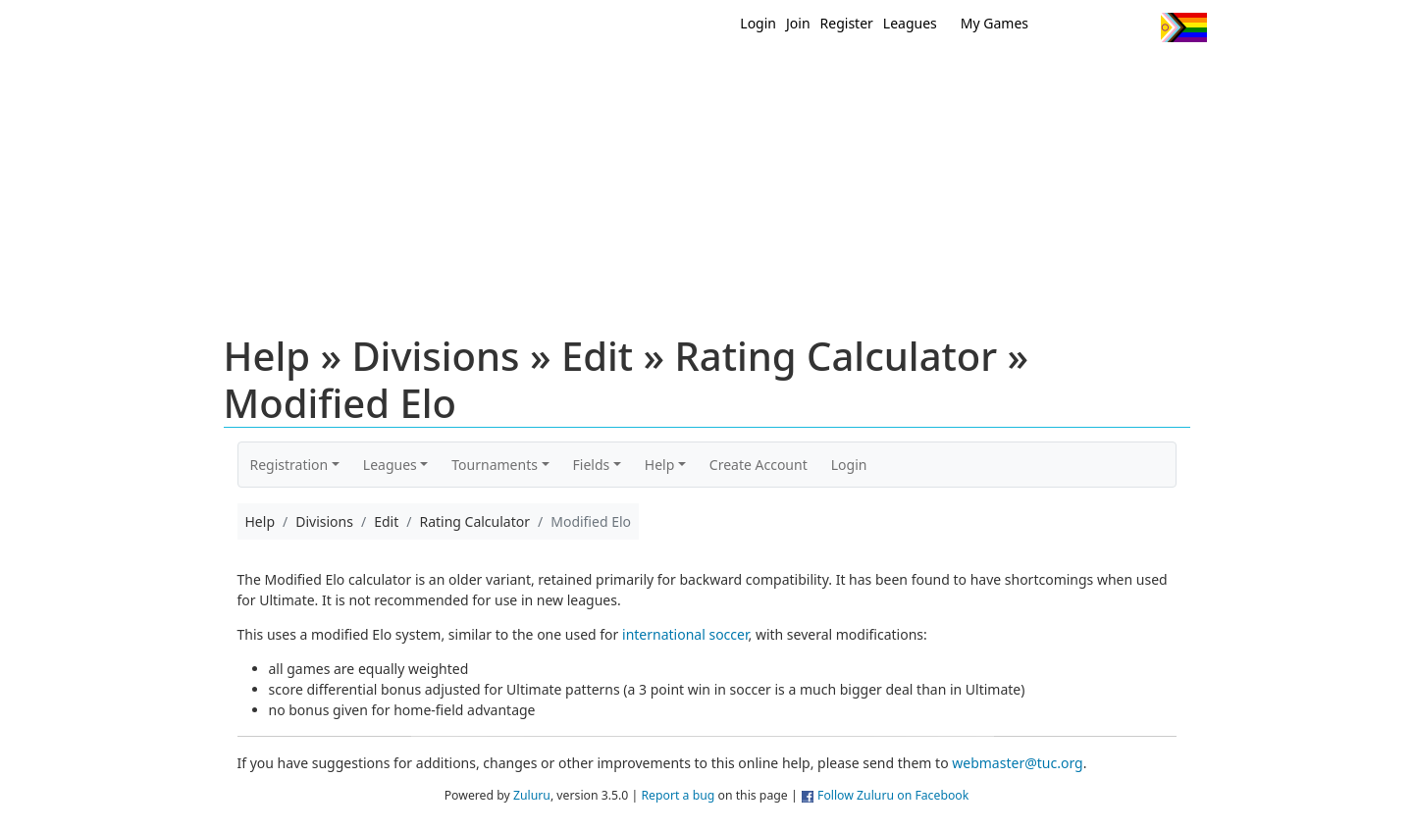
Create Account (758, 464)
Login (758, 23)
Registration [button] (289, 464)
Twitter (1065, 27)
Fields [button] (591, 464)
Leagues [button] (390, 464)
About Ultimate (1023, 76)
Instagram (1138, 27)
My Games (994, 23)
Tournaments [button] (494, 464)
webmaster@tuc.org (1017, 762)
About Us (1153, 76)
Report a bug (677, 795)
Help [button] (660, 464)
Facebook (1101, 27)
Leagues (910, 23)
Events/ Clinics (874, 76)
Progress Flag (1184, 27)
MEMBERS (748, 76)
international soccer (685, 634)
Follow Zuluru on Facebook (892, 795)
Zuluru (531, 795)
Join (798, 23)
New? (658, 76)
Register (846, 23)
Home (580, 76)
